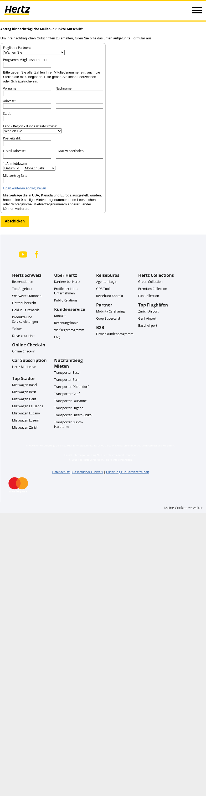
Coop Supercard (108, 318)
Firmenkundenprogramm (114, 334)
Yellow (17, 328)
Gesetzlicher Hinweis (87, 472)
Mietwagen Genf (24, 399)
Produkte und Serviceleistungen (25, 319)
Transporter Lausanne (70, 401)
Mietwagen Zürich (25, 427)
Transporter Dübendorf (71, 386)
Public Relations (65, 300)
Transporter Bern (67, 379)
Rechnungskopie (66, 323)
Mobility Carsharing (110, 311)
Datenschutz (61, 472)
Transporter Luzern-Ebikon (74, 415)
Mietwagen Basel (24, 385)
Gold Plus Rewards (25, 310)
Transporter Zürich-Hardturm (68, 424)
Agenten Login (106, 281)
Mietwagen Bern (24, 392)
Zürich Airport (148, 311)
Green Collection (150, 281)
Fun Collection (148, 296)
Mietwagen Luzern (25, 420)
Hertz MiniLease (24, 367)
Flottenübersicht (24, 303)
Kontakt (59, 316)
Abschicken (15, 221)
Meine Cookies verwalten (183, 507)
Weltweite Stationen (27, 296)
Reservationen (22, 281)
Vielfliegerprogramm (69, 330)
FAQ (57, 337)
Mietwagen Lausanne (27, 406)
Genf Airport (147, 318)
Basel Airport (147, 325)
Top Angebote (22, 289)
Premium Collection (152, 289)
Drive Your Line (23, 336)
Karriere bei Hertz (67, 281)
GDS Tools (103, 289)
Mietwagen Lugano (26, 413)
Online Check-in (23, 351)
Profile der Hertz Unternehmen (66, 291)
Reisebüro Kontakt (109, 296)
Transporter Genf (67, 394)
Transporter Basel (67, 372)
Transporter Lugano (68, 408)
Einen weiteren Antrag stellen (24, 188)
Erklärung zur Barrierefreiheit (127, 472)
